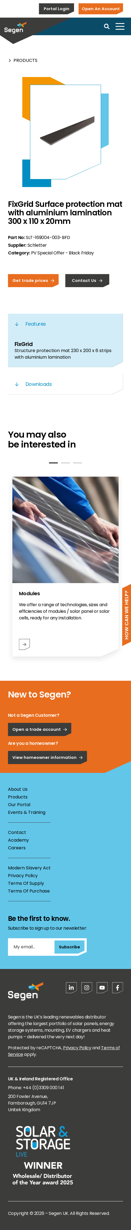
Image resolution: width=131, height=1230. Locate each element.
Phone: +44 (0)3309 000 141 (36, 1088)
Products (25, 60)
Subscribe (69, 947)
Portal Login (56, 9)
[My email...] (31, 947)
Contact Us (87, 280)
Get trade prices (33, 280)
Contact (17, 832)
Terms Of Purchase (29, 891)
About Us (18, 789)
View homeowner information (47, 757)
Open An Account (101, 9)
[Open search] (106, 26)
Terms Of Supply (26, 883)
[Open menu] (120, 26)
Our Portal (19, 804)
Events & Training (26, 812)
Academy (18, 840)
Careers (17, 848)
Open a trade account (39, 729)
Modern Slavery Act (29, 868)
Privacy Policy (23, 875)
